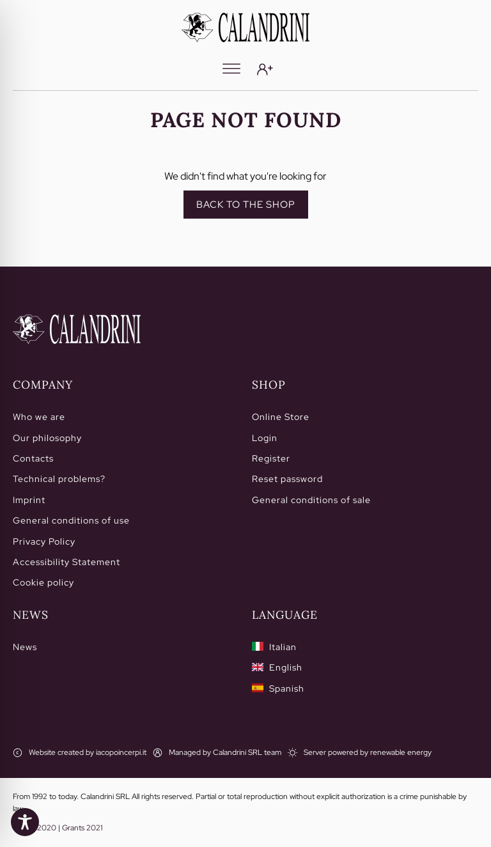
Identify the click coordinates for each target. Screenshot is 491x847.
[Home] (77, 329)
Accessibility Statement (66, 562)
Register (271, 458)
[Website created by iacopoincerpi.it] (79, 753)
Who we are (39, 417)
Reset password (287, 479)
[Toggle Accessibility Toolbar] (25, 822)
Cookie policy (43, 582)
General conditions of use (71, 520)
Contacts (33, 458)
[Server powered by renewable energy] (360, 753)
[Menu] (231, 69)
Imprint (29, 500)
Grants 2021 (82, 828)
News (25, 647)
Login (264, 438)
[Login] (265, 69)
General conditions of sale (311, 500)
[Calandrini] (245, 27)
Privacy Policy (44, 541)
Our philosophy (47, 438)
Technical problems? (59, 479)
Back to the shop (245, 204)
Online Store (280, 417)
